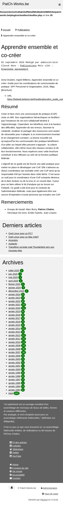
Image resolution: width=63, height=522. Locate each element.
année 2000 (14, 369)
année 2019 (14, 311)
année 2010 (14, 342)
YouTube (16, 456)
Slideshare (18, 449)
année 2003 (14, 359)
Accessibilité (18, 475)
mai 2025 (13, 277)
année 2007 (14, 352)
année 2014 (14, 328)
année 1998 (14, 376)
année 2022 (14, 301)
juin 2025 (13, 274)
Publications (24, 29)
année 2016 (14, 321)
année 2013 (14, 332)
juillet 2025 (13, 270)
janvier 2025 (14, 287)
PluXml (44, 499)
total (10, 393)
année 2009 (14, 345)
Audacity (12, 243)
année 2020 (14, 308)
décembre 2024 (16, 291)
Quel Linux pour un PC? (20, 233)
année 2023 (14, 297)
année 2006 (14, 355)
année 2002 (14, 362)
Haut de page (51, 493)
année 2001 (14, 366)
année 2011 (14, 338)
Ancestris (13, 240)
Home (15, 464)
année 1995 (14, 383)
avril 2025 (13, 280)
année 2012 (14, 335)
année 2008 (14, 349)
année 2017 (14, 318)
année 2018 (14, 315)
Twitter (15, 452)
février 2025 (14, 284)
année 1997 (14, 379)
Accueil (5, 29)
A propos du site (20, 468)
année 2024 (14, 294)
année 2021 (14, 304)
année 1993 (14, 390)
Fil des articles (19, 442)
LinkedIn (16, 445)
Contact (16, 478)
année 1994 (14, 386)
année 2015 (14, 325)
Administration (50, 488)
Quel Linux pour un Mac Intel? (23, 237)
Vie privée (17, 471)
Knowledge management (14, 69)
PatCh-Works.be (15, 4)
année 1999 (14, 372)
